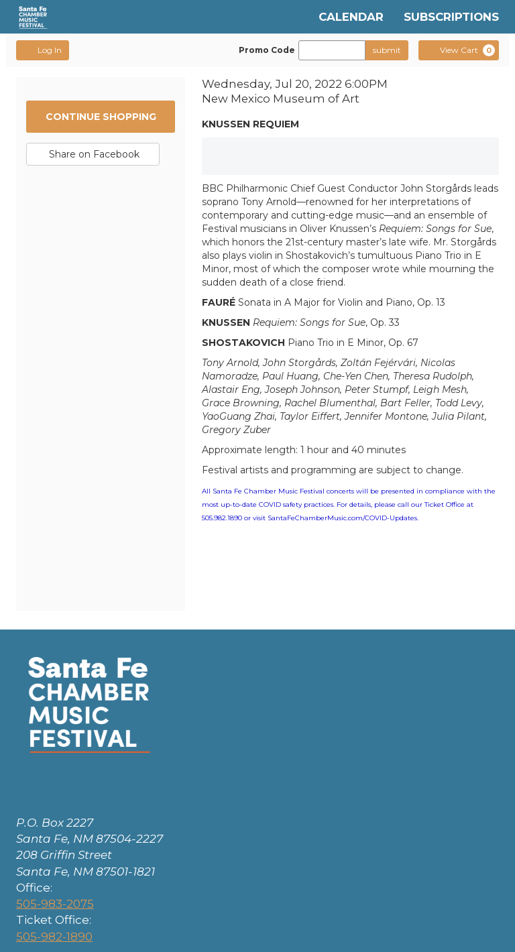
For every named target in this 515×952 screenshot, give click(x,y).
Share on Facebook (92, 157)
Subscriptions (451, 16)
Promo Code (267, 50)
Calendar (351, 16)
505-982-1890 (54, 936)
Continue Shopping (101, 117)
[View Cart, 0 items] (458, 50)
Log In (42, 49)
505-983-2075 (55, 903)
